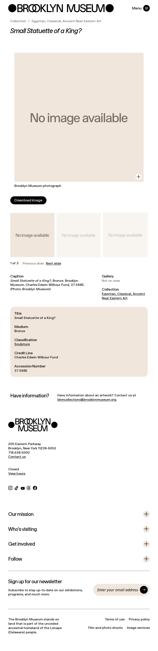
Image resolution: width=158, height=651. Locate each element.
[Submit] (144, 590)
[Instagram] (10, 487)
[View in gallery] (139, 177)
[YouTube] (23, 487)
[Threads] (29, 487)
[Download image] (28, 200)
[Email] (117, 590)
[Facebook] (35, 487)
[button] (32, 235)
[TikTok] (16, 487)
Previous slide (33, 263)
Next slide (53, 263)
